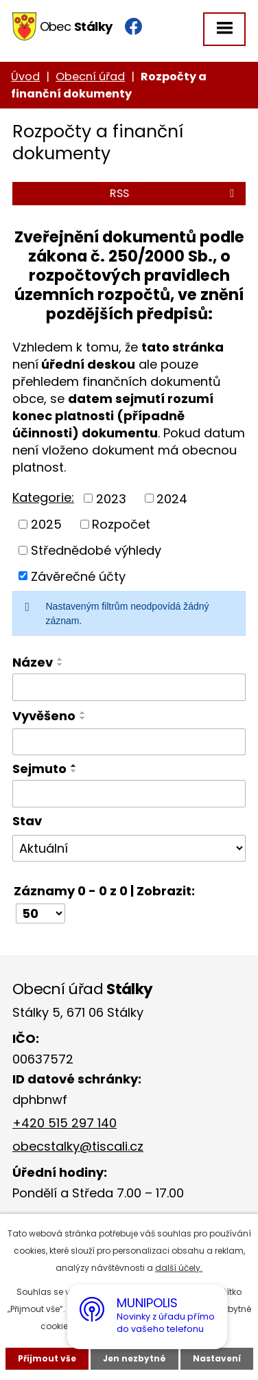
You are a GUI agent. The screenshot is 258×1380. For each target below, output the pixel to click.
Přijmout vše (47, 1358)
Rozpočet (121, 524)
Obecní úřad (90, 76)
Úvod (25, 76)
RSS (174, 193)
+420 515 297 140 (64, 1122)
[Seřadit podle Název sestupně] (60, 664)
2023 (111, 498)
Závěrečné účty (78, 575)
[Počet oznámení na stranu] (40, 913)
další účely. (178, 1268)
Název (32, 662)
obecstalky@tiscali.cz (77, 1146)
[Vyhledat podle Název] (129, 687)
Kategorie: (43, 497)
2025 (46, 524)
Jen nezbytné (134, 1358)
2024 (171, 498)
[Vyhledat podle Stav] (129, 848)
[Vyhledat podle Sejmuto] (129, 793)
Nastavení (217, 1358)
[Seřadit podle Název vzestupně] (60, 659)
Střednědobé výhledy (96, 550)
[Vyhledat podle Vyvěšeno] (129, 742)
